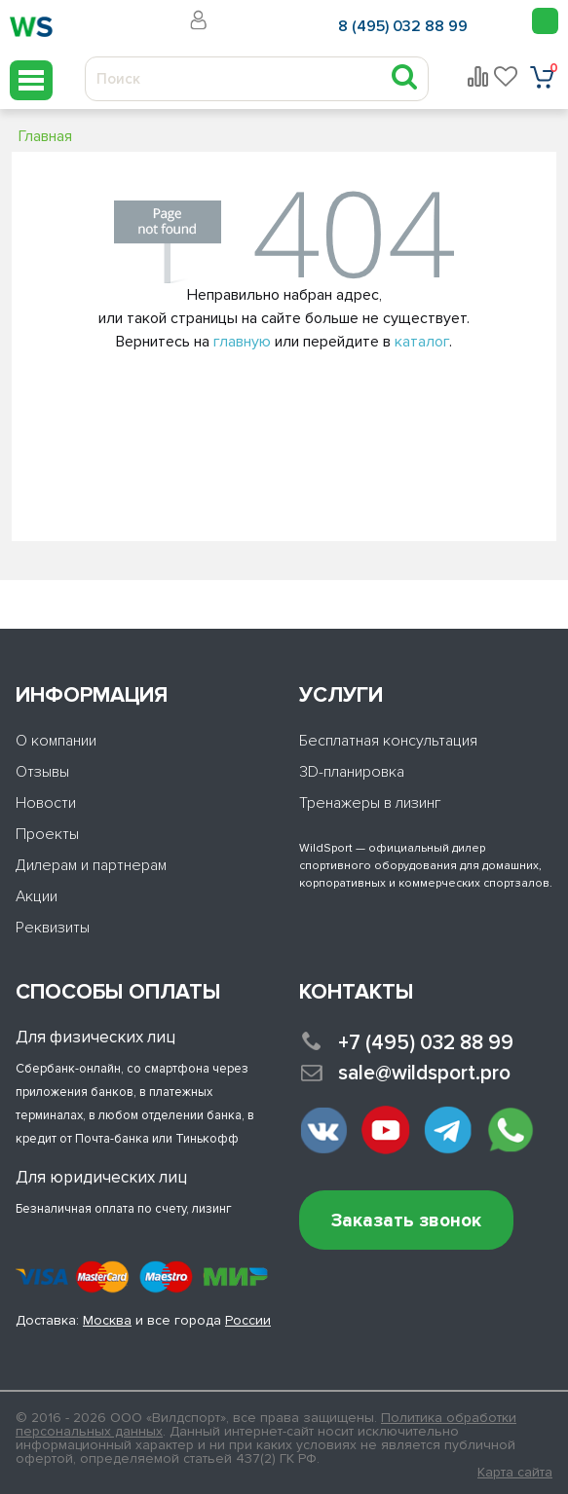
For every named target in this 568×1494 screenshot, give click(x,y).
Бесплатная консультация (388, 740)
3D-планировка (351, 772)
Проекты (47, 834)
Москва (107, 1320)
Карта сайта (514, 1472)
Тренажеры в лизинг (370, 803)
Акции (36, 896)
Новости (46, 803)
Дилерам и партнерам (91, 865)
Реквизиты (53, 927)
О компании (56, 740)
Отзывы (42, 772)
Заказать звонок (406, 1221)
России (248, 1320)
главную (242, 341)
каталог (422, 341)
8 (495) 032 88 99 (403, 26)
